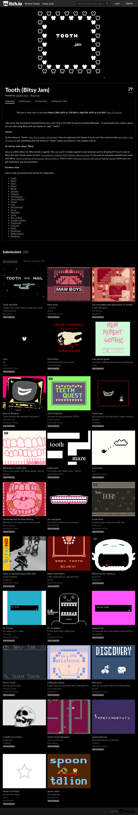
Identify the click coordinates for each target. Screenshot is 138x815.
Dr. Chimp (8, 628)
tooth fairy (97, 468)
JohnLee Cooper (10, 689)
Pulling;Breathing (55, 682)
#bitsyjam (35, 95)
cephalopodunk (9, 311)
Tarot (13, 183)
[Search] (107, 3)
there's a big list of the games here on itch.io (37, 158)
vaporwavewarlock (55, 740)
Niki (49, 634)
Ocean (14, 202)
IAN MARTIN (53, 525)
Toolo (5, 797)
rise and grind (54, 519)
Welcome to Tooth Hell (14, 468)
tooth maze (52, 468)
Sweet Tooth (9, 682)
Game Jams (48, 3)
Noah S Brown (9, 525)
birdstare (6, 474)
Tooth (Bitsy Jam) (27, 89)
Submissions (25, 101)
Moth (13, 228)
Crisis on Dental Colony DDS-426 (19, 573)
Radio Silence (17, 233)
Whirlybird (96, 577)
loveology (7, 743)
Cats (13, 204)
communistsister (54, 365)
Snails (13, 178)
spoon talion (53, 791)
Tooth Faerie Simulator (58, 737)
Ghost (14, 186)
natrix (94, 365)
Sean (5, 365)
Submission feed (59, 101)
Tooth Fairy (97, 413)
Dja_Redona (97, 311)
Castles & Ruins (18, 220)
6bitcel (50, 580)
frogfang (95, 743)
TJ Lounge (7, 634)
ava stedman (97, 634)
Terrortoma (52, 359)
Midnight (15, 212)
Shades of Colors (11, 791)
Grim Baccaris (9, 420)
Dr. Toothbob (53, 628)
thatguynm (7, 580)
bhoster (95, 689)
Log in (117, 3)
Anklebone (96, 525)
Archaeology (17, 207)
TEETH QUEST (54, 413)
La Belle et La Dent (12, 737)
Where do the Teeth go (103, 573)
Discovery (97, 682)
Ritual (13, 188)
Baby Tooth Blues (56, 573)
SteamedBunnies (54, 689)
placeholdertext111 (55, 474)
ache (5, 359)
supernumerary (99, 737)
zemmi (50, 311)
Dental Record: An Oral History (18, 519)
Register (129, 3)
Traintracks (16, 223)
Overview (10, 101)
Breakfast (15, 236)
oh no (13, 210)
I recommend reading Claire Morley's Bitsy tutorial (65, 155)
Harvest (14, 191)
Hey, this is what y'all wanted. (43, 137)
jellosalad (96, 420)
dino (94, 471)
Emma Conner (53, 420)
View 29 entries (114, 112)
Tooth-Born (97, 519)
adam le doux (22, 95)
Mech (13, 181)
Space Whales (17, 199)
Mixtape (15, 194)
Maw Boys (52, 304)
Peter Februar (53, 797)
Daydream (16, 231)
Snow (13, 215)
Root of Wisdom (11, 413)
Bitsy (48, 123)
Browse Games (32, 3)
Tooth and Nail (10, 304)
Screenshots (41, 101)
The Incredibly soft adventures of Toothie (112, 304)
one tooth (122, 137)
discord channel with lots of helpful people (95, 158)
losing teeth (98, 628)
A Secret (15, 225)
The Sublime (17, 196)
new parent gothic (101, 359)
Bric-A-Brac (16, 217)
